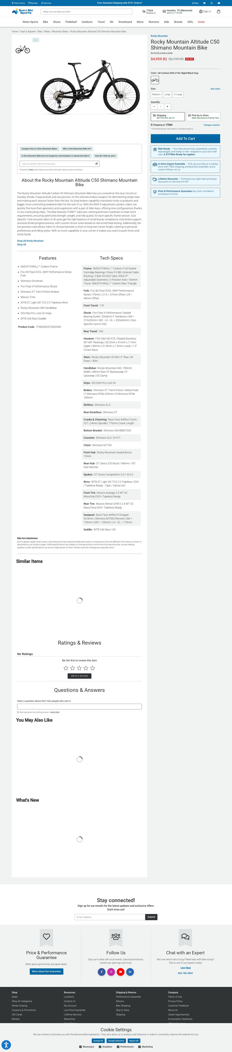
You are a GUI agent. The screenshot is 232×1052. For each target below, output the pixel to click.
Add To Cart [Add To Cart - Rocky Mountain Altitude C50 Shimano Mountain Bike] (184, 137)
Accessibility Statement (180, 1019)
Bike (45, 21)
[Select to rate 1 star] (66, 668)
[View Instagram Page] (211, 3)
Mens (140, 21)
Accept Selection (116, 1041)
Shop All (21, 244)
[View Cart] (218, 11)
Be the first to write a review (162, 53)
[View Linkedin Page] (130, 972)
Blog (195, 3)
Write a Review (79, 676)
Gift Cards (17, 1014)
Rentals (33, 3)
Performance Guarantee (128, 996)
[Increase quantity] (167, 107)
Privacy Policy (175, 1001)
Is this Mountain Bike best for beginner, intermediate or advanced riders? (55, 156)
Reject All (133, 1041)
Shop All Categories (22, 1001)
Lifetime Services (72, 1014)
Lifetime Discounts (168, 179)
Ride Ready (164, 149)
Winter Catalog (19, 1005)
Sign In (205, 11)
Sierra (31, 170)
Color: (174, 73)
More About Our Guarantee (46, 971)
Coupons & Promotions (24, 1010)
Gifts (190, 21)
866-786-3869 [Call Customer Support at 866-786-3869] (185, 973)
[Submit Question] (97, 164)
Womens (154, 21)
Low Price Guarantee (74, 1010)
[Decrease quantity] (154, 107)
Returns (120, 1001)
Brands (178, 21)
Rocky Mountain (159, 36)
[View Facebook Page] (204, 3)
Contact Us (69, 1001)
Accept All (98, 1041)
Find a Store (18, 3)
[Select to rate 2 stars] (73, 668)
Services (46, 3)
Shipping (120, 1014)
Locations (69, 996)
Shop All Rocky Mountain (30, 241)
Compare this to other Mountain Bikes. (39, 149)
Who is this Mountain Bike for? (77, 149)
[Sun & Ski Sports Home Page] (22, 11)
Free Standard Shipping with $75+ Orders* (119, 3)
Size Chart (215, 89)
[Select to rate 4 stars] (86, 668)
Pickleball (71, 21)
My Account (70, 1005)
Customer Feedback (178, 1005)
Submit (151, 917)
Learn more (54, 712)
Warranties (69, 1019)
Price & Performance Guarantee (175, 191)
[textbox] (79, 706)
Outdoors (87, 21)
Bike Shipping (123, 1005)
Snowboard (125, 21)
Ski (111, 21)
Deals (201, 21)
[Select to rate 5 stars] (93, 668)
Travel (101, 21)
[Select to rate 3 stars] (79, 668)
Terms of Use (175, 996)
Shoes (57, 21)
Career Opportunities (178, 1014)
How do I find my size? (105, 156)
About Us (173, 1010)
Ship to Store (122, 1010)
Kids (166, 21)
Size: (153, 89)
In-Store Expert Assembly (171, 164)
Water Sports (30, 21)
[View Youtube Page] (219, 3)
